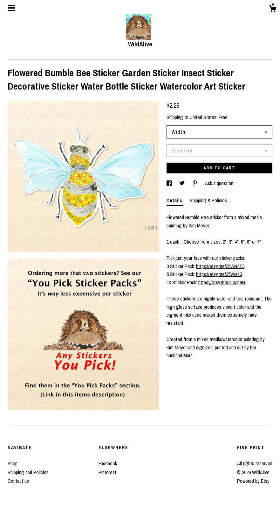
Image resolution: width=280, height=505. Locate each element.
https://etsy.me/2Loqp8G (221, 282)
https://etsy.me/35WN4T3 (220, 266)
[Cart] (272, 9)
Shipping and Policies (28, 472)
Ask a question (219, 183)
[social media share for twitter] (182, 183)
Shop (12, 463)
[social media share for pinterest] (195, 183)
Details (175, 200)
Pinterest (107, 472)
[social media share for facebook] (170, 183)
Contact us (18, 480)
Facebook (108, 463)
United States (203, 117)
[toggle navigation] (11, 8)
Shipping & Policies (208, 200)
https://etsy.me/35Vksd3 (219, 274)
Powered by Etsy (253, 480)
